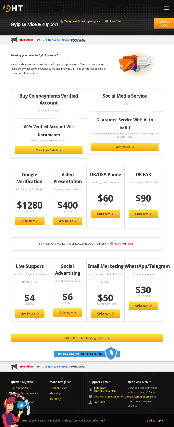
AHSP (102, 420)
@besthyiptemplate (82, 21)
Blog (55, 399)
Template (20, 388)
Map (55, 393)
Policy (58, 388)
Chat (115, 21)
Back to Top (154, 420)
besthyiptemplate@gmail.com (109, 396)
